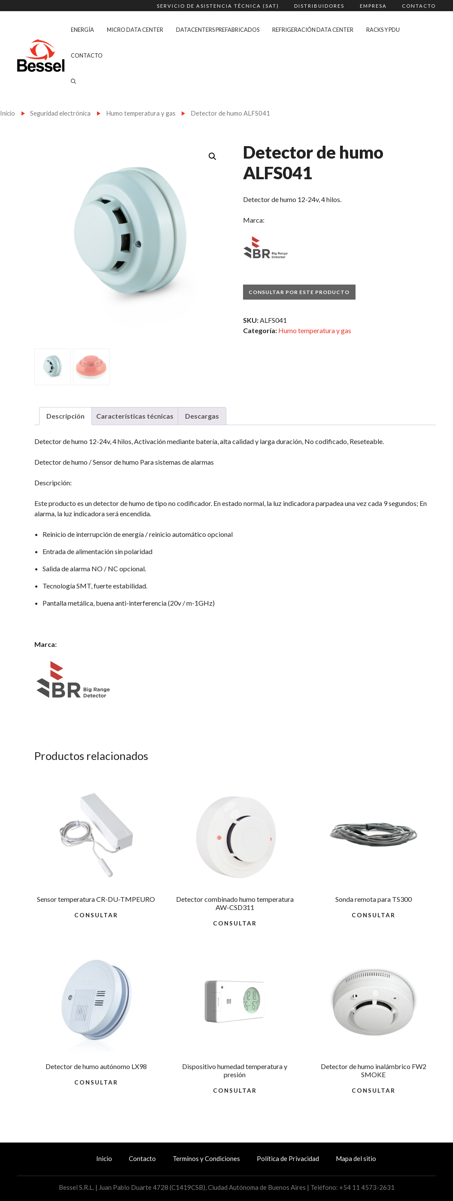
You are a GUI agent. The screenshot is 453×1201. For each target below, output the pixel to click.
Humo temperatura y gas (141, 113)
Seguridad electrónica (60, 113)
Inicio (7, 113)
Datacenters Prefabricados (217, 29)
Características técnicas (134, 416)
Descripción (65, 416)
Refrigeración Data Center (312, 29)
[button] (212, 156)
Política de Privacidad (288, 1158)
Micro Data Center (135, 29)
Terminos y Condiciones (206, 1158)
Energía (82, 29)
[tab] (65, 416)
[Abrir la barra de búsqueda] (73, 81)
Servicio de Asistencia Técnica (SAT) (218, 6)
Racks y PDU (383, 29)
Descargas (202, 416)
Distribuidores (319, 6)
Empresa (373, 6)
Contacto (419, 6)
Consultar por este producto (299, 292)
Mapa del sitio (356, 1158)
